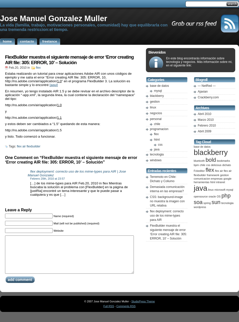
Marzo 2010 (206, 120)
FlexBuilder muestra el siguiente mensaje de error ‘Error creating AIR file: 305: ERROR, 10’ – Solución (69, 59)
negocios (156, 113)
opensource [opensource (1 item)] (201, 196)
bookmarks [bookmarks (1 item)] (223, 160)
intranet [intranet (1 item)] (220, 182)
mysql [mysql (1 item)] (229, 189)
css (160, 144)
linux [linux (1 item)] (211, 189)
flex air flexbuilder (28, 146)
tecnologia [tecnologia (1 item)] (227, 203)
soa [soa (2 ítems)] (198, 202)
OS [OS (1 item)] (218, 196)
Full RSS (108, 313)
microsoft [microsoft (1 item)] (219, 189)
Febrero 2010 (207, 125)
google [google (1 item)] (227, 178)
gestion (155, 101)
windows (156, 160)
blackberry (157, 96)
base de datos (159, 86)
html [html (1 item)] (212, 182)
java (157, 149)
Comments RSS (126, 313)
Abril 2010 (204, 114)
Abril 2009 (204, 131)
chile (157, 124)
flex (38, 67)
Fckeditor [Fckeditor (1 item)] (199, 170)
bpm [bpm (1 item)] (196, 165)
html (157, 139)
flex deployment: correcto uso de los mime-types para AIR (167, 216)
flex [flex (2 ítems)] (210, 170)
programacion (159, 129)
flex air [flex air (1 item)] (219, 170)
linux (153, 107)
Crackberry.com (208, 97)
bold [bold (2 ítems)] (211, 160)
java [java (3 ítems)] (200, 188)
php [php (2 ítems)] (225, 195)
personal (156, 119)
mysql (158, 91)
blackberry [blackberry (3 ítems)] (211, 152)
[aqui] (54, 85)
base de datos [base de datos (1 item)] (202, 146)
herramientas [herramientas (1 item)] (201, 182)
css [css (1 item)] (208, 165)
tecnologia (157, 154)
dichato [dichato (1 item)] (226, 165)
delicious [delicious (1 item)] (216, 165)
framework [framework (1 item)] (213, 175)
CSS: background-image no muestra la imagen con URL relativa (167, 201)
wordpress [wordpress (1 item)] (200, 207)
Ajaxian (203, 91)
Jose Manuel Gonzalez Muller (53, 18)
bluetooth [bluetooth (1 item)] (199, 160)
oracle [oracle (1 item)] (212, 196)
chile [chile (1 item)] (202, 165)
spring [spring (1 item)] (207, 203)
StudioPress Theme (143, 308)
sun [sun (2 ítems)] (216, 202)
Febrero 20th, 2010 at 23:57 (47, 178)
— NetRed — (207, 86)
